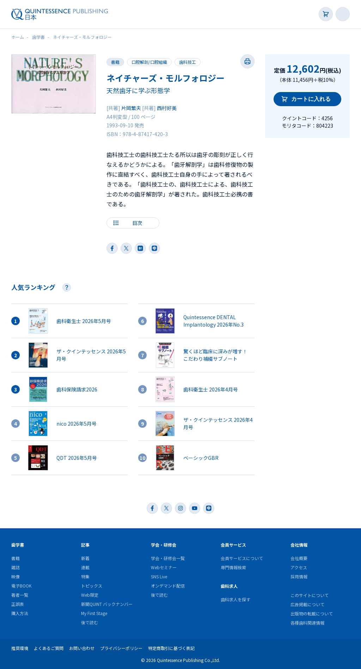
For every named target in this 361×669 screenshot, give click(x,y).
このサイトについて (309, 595)
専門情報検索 (233, 567)
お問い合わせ (81, 648)
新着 (85, 558)
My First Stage (94, 613)
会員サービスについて (242, 558)
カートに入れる (311, 99)
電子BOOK (21, 586)
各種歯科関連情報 (307, 623)
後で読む (89, 622)
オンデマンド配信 (168, 586)
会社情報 (298, 545)
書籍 (115, 62)
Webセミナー (164, 567)
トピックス (91, 586)
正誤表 (17, 604)
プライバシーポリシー (121, 648)
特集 (85, 576)
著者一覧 (19, 595)
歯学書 (17, 545)
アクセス (298, 567)
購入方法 (19, 613)
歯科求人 (229, 586)
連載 (85, 567)
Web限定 (89, 595)
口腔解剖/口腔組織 (149, 62)
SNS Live (159, 576)
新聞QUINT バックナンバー (107, 604)
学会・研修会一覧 (168, 558)
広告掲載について (307, 604)
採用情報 (298, 576)
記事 (85, 545)
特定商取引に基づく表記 (171, 648)
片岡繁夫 (131, 107)
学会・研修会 (163, 545)
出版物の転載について (311, 613)
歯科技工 (187, 62)
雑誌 (15, 567)
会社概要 (298, 558)
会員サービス (233, 545)
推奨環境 (19, 648)
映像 (15, 576)
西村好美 (167, 107)
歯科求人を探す (235, 599)
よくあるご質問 (48, 648)
